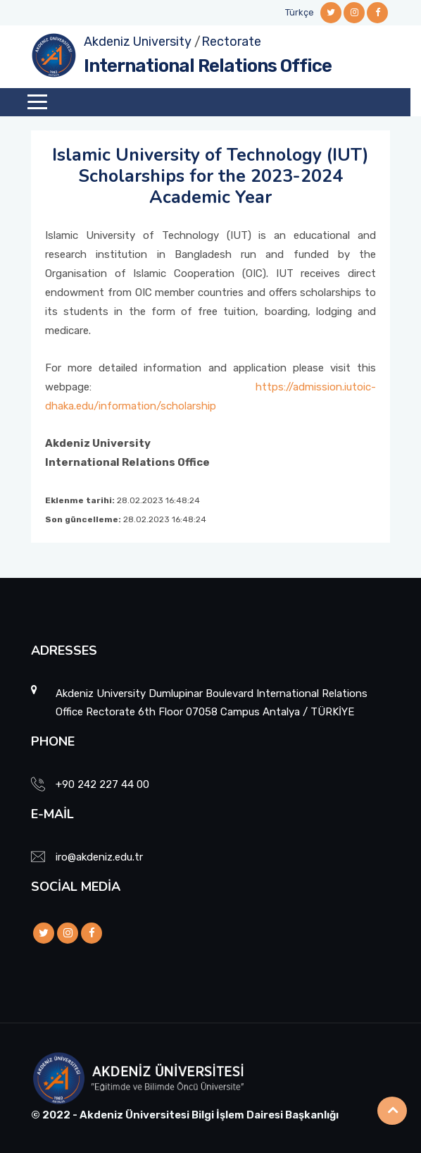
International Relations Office (208, 66)
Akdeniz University (137, 41)
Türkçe (299, 12)
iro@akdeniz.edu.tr (99, 857)
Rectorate (231, 41)
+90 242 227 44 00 (102, 784)
